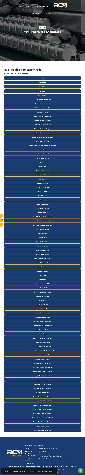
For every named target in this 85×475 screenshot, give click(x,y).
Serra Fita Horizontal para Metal (42, 225)
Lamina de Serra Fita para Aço (42, 124)
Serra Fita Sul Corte (42, 271)
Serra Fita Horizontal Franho (42, 430)
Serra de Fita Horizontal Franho (42, 405)
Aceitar (51, 471)
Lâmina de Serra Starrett (42, 133)
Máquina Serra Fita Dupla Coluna (42, 371)
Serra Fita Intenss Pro (42, 229)
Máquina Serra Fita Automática (42, 380)
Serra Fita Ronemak (42, 262)
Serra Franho (42, 279)
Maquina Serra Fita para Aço (42, 388)
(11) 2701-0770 (43, 451)
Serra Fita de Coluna (42, 212)
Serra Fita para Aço (42, 246)
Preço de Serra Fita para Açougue (42, 396)
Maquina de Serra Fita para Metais (42, 367)
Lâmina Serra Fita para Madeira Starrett (42, 350)
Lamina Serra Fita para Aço (42, 334)
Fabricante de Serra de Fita (42, 108)
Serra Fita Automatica (42, 200)
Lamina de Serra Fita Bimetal (42, 116)
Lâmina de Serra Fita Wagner (42, 129)
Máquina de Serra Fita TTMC (42, 363)
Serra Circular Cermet (42, 170)
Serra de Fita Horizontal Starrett (42, 422)
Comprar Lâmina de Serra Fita (42, 99)
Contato (48, 13)
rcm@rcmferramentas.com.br (48, 448)
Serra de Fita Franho (42, 179)
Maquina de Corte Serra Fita (42, 355)
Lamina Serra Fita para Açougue (42, 338)
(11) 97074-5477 (44, 453)
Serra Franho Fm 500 (42, 288)
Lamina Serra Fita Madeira (42, 329)
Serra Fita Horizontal (42, 426)
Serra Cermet (42, 166)
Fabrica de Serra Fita (42, 309)
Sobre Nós (42, 82)
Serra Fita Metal (42, 237)
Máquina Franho (42, 149)
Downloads (29, 458)
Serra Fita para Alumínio (42, 250)
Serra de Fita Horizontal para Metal (42, 417)
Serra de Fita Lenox (42, 183)
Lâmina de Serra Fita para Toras (42, 321)
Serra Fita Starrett (42, 267)
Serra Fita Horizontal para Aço (42, 221)
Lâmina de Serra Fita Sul (42, 313)
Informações (42, 95)
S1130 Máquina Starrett (42, 158)
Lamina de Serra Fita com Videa (42, 120)
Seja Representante (35, 13)
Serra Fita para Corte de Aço (42, 258)
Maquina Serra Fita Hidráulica (42, 376)
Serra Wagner (42, 300)
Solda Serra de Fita (42, 304)
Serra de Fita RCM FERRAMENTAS (42, 401)
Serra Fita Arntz (42, 196)
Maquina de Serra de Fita (42, 359)
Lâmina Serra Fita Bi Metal (42, 342)
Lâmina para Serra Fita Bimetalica (42, 325)
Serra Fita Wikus (42, 275)
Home (19, 6)
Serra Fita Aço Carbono (42, 187)
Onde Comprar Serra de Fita (42, 154)
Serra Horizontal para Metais (42, 292)
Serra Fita (42, 162)
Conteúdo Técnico (43, 6)
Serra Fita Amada (42, 191)
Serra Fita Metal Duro (42, 242)
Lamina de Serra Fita (42, 112)
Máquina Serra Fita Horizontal (42, 384)
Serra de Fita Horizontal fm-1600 (42, 413)
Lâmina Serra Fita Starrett (42, 141)
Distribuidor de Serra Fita (42, 103)
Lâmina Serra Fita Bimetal (42, 208)
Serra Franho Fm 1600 (42, 283)
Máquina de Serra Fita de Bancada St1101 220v (42, 145)
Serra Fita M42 (42, 233)
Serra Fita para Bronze (42, 254)
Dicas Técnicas (30, 455)
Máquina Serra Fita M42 (42, 392)
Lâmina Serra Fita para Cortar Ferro (42, 137)
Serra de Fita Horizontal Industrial (42, 409)
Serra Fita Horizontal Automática (42, 216)
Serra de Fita (42, 175)
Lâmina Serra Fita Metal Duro (42, 346)
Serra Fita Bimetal (42, 204)
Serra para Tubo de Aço (42, 296)
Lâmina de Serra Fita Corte (42, 317)
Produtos (29, 6)
